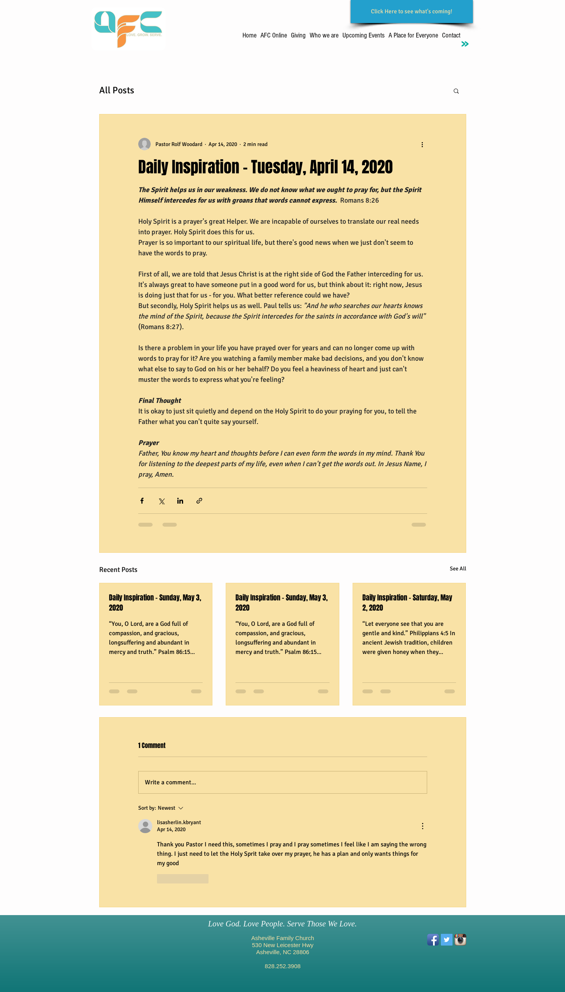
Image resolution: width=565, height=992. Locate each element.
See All (458, 568)
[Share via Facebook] (142, 500)
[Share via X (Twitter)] (161, 500)
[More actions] (422, 144)
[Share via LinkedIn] (180, 500)
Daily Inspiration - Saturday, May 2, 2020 (407, 603)
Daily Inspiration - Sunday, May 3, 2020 (155, 603)
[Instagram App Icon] (460, 940)
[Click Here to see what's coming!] (412, 11)
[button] (456, 90)
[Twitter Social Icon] (447, 940)
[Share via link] (199, 500)
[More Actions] (422, 826)
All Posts (116, 90)
